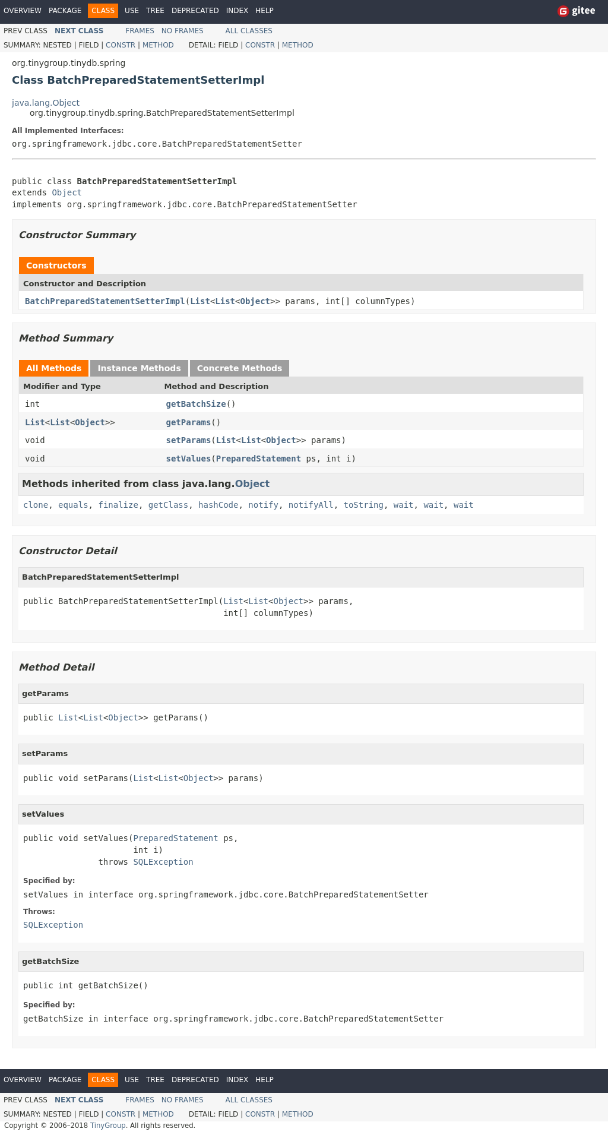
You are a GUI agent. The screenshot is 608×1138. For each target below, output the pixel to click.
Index (237, 11)
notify (263, 505)
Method (158, 45)
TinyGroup (108, 1125)
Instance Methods (138, 368)
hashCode (218, 505)
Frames (139, 31)
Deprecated (195, 11)
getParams (188, 422)
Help (264, 11)
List (200, 301)
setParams (188, 440)
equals (73, 505)
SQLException (163, 862)
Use (132, 11)
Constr (120, 45)
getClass (168, 505)
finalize (118, 505)
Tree (155, 11)
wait (404, 505)
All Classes (249, 31)
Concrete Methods (240, 368)
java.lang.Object (46, 103)
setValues (188, 458)
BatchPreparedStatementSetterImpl (105, 301)
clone (35, 505)
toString (364, 505)
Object (67, 192)
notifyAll (311, 505)
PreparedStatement (258, 458)
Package (65, 11)
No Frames (183, 31)
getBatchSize (196, 404)
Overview (23, 11)
